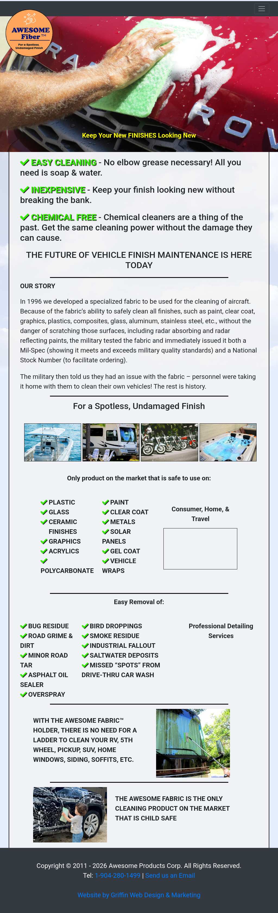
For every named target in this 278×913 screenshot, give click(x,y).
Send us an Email (170, 875)
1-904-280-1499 (117, 875)
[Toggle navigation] (261, 8)
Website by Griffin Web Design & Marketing (138, 895)
